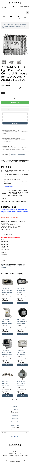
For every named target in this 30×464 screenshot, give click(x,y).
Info (22, 88)
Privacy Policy (15, 418)
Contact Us (15, 409)
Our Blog (15, 406)
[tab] (5, 154)
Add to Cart (15, 102)
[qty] (15, 114)
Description (5, 154)
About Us (15, 403)
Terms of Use (15, 415)
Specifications (21, 154)
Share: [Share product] (5, 83)
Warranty (13, 154)
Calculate (15, 123)
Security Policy (15, 425)
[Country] (15, 117)
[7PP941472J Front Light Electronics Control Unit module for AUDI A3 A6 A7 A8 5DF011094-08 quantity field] (15, 98)
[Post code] (15, 120)
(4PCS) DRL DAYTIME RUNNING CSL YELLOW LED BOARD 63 (6, 385)
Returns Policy (15, 421)
